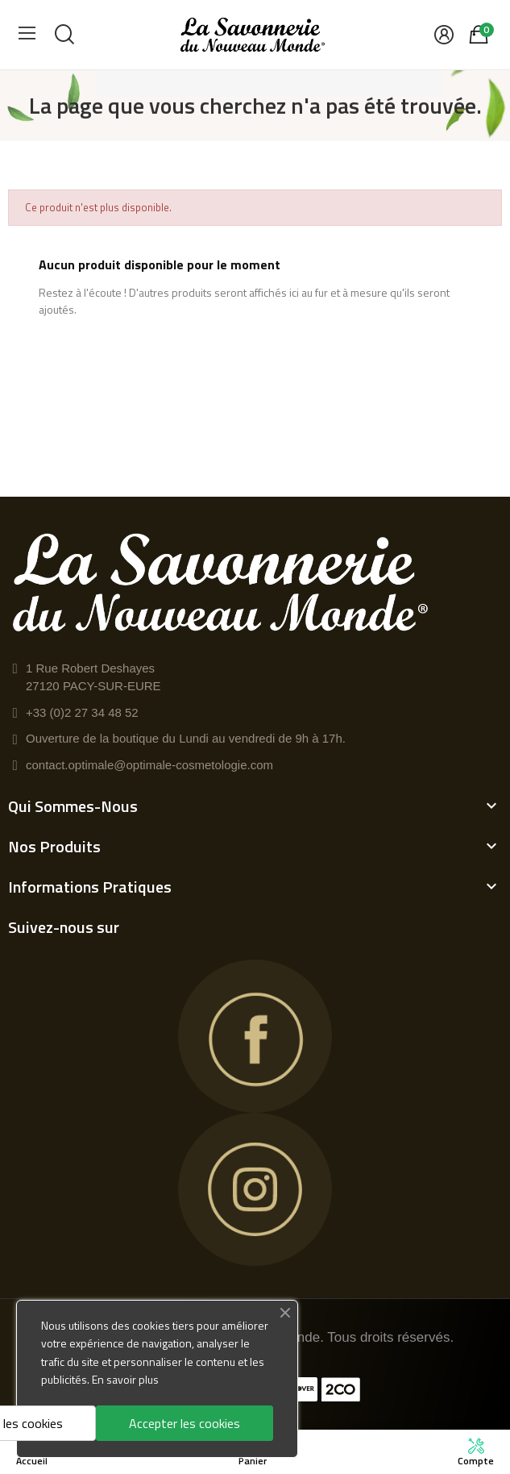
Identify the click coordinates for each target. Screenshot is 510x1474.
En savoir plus (125, 1379)
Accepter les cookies (184, 1423)
